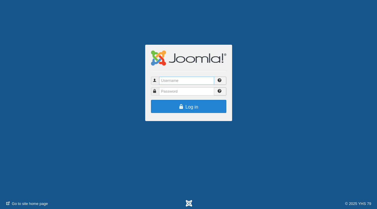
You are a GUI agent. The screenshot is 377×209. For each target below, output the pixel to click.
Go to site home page (27, 203)
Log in (188, 106)
